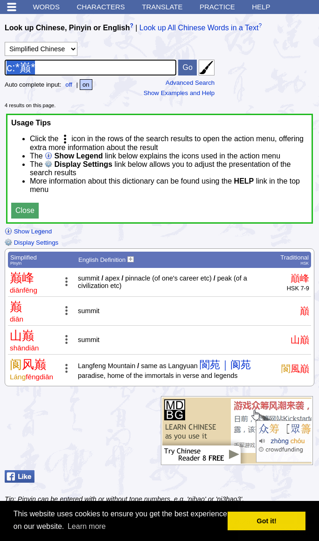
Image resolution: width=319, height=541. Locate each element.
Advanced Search (190, 82)
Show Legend (28, 231)
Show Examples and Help (179, 92)
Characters (100, 7)
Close (25, 210)
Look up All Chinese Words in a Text (199, 28)
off (68, 84)
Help (261, 7)
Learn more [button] (87, 526)
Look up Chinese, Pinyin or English (67, 28)
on (86, 84)
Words (46, 7)
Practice (217, 7)
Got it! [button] (267, 521)
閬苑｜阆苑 (225, 364)
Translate (162, 7)
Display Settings (31, 242)
